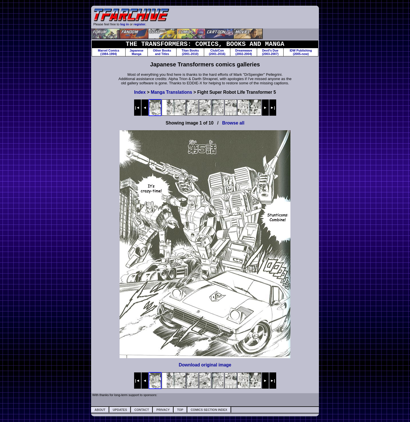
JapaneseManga (137, 52)
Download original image (205, 364)
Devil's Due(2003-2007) (270, 52)
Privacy (163, 409)
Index (140, 92)
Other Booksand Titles (162, 52)
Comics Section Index (209, 409)
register (139, 24)
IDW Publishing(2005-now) (301, 52)
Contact (141, 409)
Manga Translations (171, 92)
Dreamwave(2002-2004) (243, 52)
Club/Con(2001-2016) (217, 52)
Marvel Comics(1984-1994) (108, 52)
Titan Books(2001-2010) (190, 52)
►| (272, 107)
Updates (120, 409)
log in (124, 24)
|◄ (137, 107)
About (100, 409)
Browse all (233, 123)
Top (180, 409)
